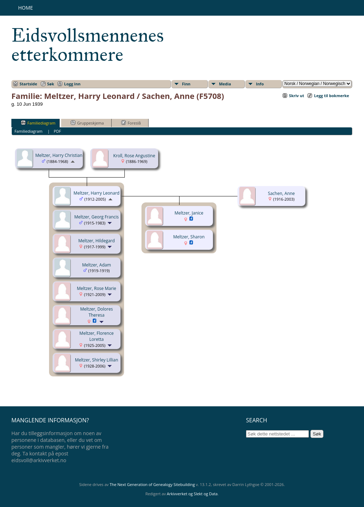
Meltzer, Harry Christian (58, 155)
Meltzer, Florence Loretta (96, 336)
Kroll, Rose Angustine (134, 156)
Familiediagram (38, 123)
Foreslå (131, 123)
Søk (50, 83)
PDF (57, 131)
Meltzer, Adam (96, 265)
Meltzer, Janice (189, 213)
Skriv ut (296, 95)
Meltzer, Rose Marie (96, 288)
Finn (186, 83)
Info (260, 83)
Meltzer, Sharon (188, 237)
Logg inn (72, 83)
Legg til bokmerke (331, 95)
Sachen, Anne (281, 193)
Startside (28, 83)
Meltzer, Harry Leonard (96, 193)
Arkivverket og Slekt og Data (192, 493)
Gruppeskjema (87, 123)
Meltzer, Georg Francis (96, 217)
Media (225, 83)
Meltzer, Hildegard (96, 241)
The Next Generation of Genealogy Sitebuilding (152, 484)
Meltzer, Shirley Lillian (96, 360)
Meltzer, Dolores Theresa (96, 312)
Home (25, 7)
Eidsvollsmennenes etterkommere (87, 44)
